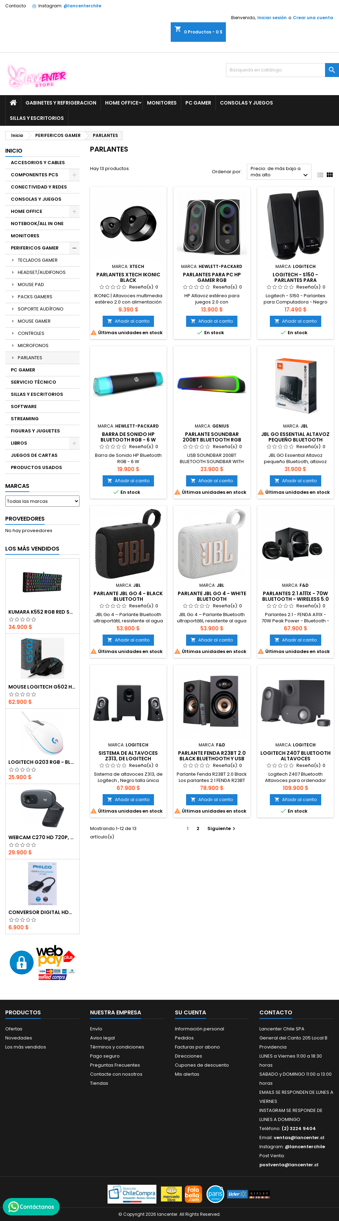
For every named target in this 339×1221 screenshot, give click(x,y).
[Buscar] (282, 70)
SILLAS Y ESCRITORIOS (37, 118)
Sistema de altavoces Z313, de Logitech (128, 756)
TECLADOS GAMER (38, 260)
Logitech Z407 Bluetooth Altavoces (295, 756)
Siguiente (222, 828)
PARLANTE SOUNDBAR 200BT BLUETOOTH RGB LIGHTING (212, 440)
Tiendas (99, 1083)
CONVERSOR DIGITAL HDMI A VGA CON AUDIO (42, 912)
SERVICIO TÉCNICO (33, 382)
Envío (96, 1029)
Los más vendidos (32, 549)
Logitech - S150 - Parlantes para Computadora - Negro (295, 280)
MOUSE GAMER (34, 321)
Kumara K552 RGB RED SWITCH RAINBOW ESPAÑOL (42, 612)
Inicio (13, 151)
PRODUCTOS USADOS (36, 467)
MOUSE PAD (31, 284)
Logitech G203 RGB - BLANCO (42, 762)
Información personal (199, 1029)
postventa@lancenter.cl (288, 1164)
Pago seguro (105, 1056)
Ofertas (13, 1029)
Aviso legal (102, 1038)
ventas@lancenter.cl (299, 1137)
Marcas (17, 486)
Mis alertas (187, 1074)
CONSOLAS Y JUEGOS (246, 102)
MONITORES (162, 102)
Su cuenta (190, 1012)
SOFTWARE (24, 406)
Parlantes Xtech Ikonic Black (128, 277)
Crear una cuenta (313, 18)
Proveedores (25, 519)
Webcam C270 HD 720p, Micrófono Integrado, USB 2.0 (42, 837)
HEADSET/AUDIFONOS (42, 272)
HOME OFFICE (121, 102)
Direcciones (188, 1056)
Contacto (15, 6)
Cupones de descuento (202, 1065)
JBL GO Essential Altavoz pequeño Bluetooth (295, 437)
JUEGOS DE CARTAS (34, 455)
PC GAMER (198, 102)
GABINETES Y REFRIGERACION (60, 102)
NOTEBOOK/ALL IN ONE (37, 223)
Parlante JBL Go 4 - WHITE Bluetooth (212, 596)
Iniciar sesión (272, 18)
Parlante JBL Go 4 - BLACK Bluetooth (128, 596)
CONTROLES (31, 333)
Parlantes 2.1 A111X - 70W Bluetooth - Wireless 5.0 (295, 596)
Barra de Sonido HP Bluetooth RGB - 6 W (128, 437)
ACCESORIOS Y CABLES (38, 162)
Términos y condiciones (117, 1047)
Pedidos (184, 1038)
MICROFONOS (33, 345)
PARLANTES (30, 357)
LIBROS (19, 443)
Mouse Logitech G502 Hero (42, 687)
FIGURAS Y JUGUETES (35, 431)
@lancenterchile (82, 6)
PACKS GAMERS (35, 296)
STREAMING (25, 418)
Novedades (18, 1038)
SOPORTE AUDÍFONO (41, 309)
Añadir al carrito (128, 321)
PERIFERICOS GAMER (35, 248)
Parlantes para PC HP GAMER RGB (212, 277)
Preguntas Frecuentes (115, 1065)
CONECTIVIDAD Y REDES (39, 187)
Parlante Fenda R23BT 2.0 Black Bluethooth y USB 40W (212, 759)
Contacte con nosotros (116, 1074)
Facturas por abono (197, 1047)
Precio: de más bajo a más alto (280, 172)
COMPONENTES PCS (34, 174)
